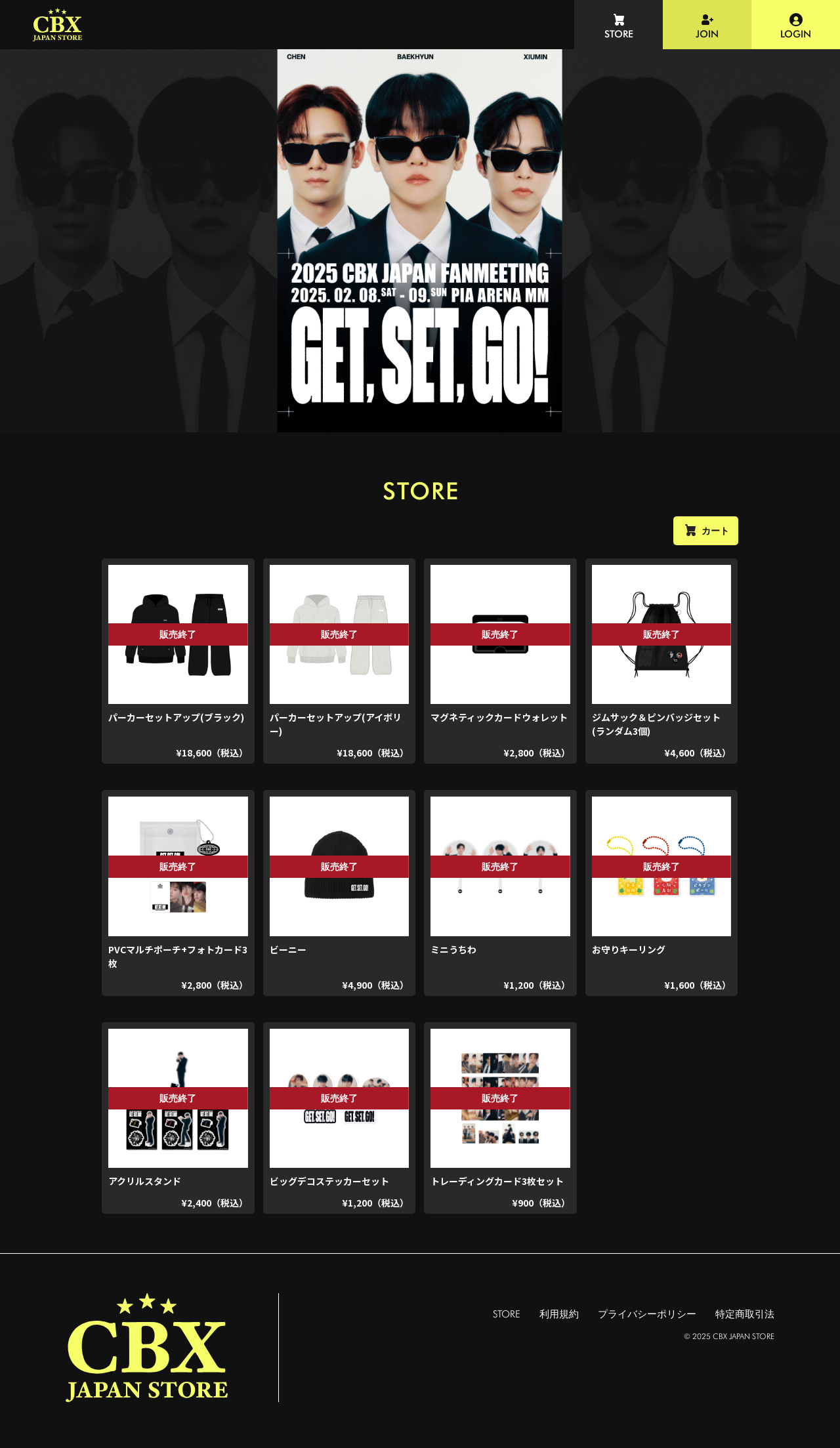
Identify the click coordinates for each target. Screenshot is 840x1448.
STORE (506, 1314)
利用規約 (559, 1314)
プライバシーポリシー (647, 1314)
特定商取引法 (744, 1314)
